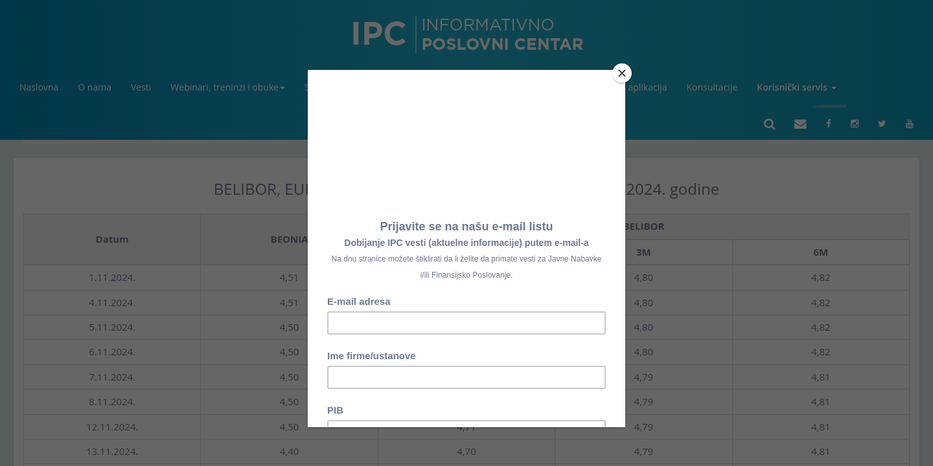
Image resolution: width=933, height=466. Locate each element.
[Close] (622, 73)
